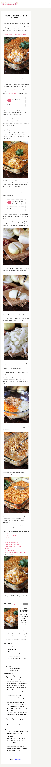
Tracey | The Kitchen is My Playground (13, 604)
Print (25, 603)
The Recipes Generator (18, 759)
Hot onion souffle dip (13, 93)
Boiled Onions (8, 538)
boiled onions (13, 88)
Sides (16, 13)
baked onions (20, 88)
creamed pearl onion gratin (9, 90)
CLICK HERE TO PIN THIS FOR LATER (15, 34)
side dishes (10, 554)
